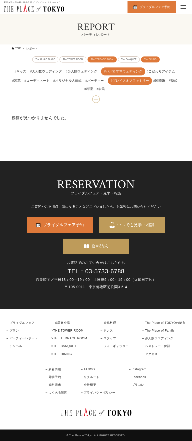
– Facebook (137, 377)
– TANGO (88, 369)
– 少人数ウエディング (158, 338)
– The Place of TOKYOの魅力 (164, 323)
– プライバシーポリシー (98, 392)
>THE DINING (61, 354)
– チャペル (14, 346)
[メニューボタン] (183, 7)
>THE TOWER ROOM (67, 330)
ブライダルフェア (22, 323)
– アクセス (150, 354)
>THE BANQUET (63, 346)
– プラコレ (136, 385)
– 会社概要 (88, 385)
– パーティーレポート (22, 338)
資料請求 (100, 246)
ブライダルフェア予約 (155, 7)
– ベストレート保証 (156, 346)
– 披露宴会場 (60, 323)
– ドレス (106, 330)
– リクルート (90, 377)
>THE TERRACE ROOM (69, 338)
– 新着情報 (53, 369)
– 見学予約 (53, 377)
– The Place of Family (158, 330)
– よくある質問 (56, 392)
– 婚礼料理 (108, 323)
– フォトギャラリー (114, 346)
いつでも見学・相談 (135, 225)
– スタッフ (108, 338)
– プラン (12, 330)
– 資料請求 (53, 385)
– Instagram (137, 369)
